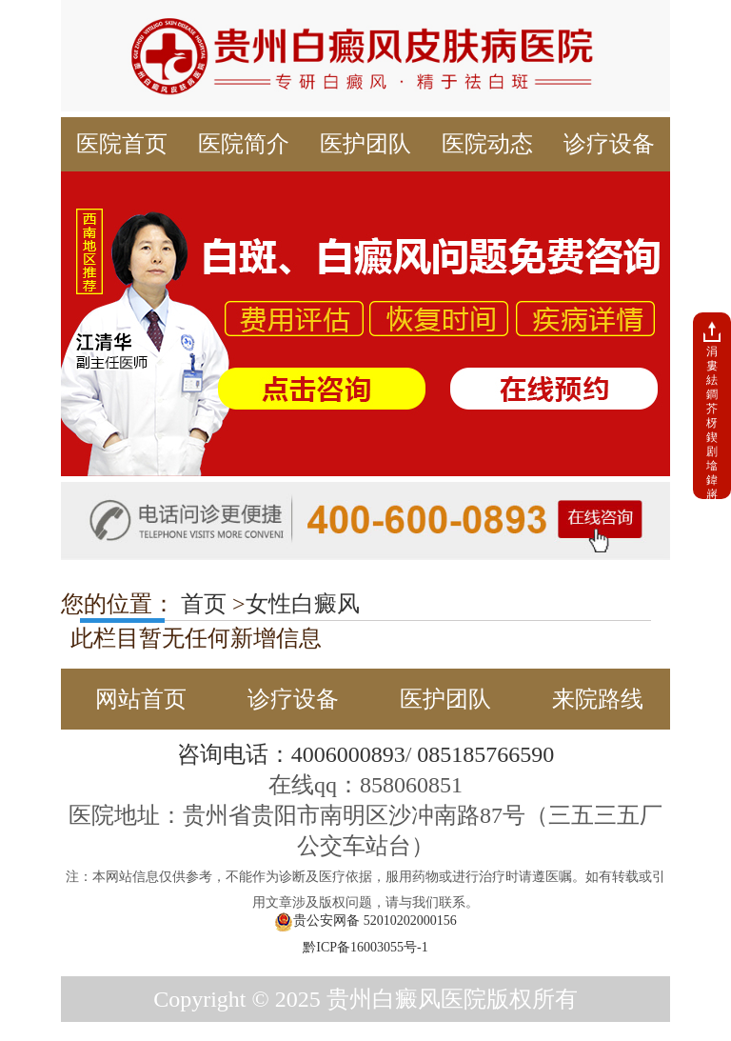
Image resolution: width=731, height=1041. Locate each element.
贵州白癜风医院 (406, 999)
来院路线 (597, 699)
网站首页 (141, 699)
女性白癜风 (303, 603)
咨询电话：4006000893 (291, 754)
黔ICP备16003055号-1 (365, 947)
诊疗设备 (609, 143)
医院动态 (487, 143)
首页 (201, 603)
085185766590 (485, 754)
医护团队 (365, 143)
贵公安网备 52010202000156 (365, 921)
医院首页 (122, 143)
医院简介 (243, 143)
